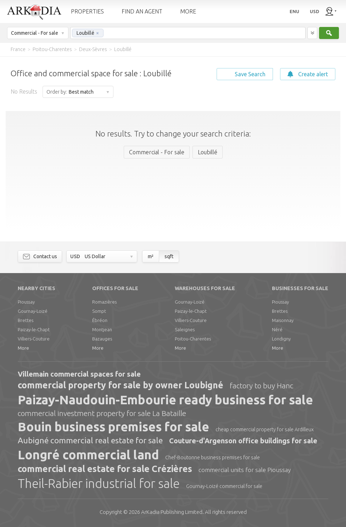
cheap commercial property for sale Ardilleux (265, 429)
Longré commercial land (88, 455)
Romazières (104, 301)
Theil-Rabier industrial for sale (99, 483)
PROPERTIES (87, 11)
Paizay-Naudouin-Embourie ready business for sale (165, 400)
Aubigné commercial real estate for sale (90, 440)
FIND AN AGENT (142, 11)
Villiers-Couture (34, 338)
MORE (188, 11)
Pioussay (26, 301)
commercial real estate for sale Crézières (105, 469)
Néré (277, 329)
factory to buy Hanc (261, 385)
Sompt (99, 311)
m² (151, 256)
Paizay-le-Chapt (34, 329)
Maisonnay (283, 320)
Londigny (281, 338)
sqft (168, 256)
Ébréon (99, 320)
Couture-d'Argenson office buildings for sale (243, 441)
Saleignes (185, 329)
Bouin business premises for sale (113, 427)
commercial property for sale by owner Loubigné (120, 385)
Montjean (102, 329)
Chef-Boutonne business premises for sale (212, 457)
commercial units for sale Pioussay (245, 469)
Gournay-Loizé (33, 311)
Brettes (25, 320)
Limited (171, 512)
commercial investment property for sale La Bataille (102, 413)
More (23, 347)
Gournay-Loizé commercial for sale (224, 486)
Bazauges (102, 338)
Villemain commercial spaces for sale (79, 374)
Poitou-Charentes (193, 338)
